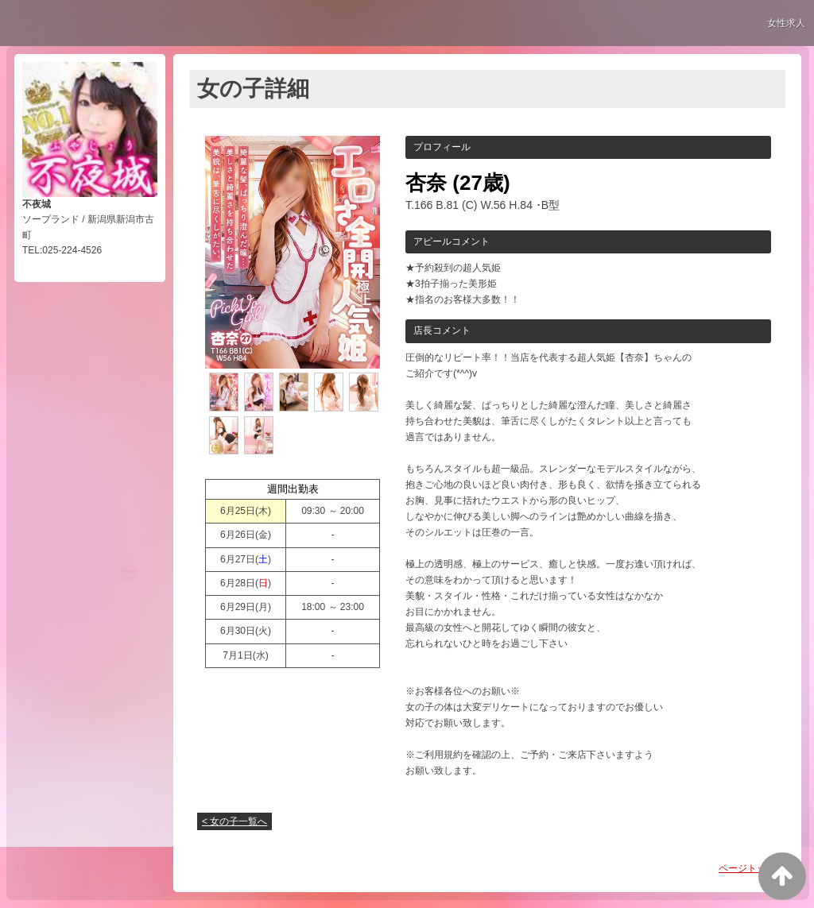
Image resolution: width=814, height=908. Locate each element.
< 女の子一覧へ (234, 821)
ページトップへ (752, 868)
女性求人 (786, 23)
